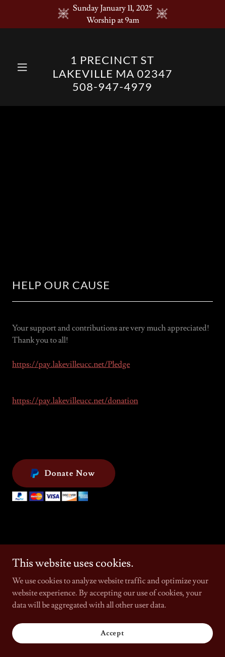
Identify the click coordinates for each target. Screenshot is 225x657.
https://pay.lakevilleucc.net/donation (75, 401)
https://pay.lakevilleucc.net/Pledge (71, 364)
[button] (27, 67)
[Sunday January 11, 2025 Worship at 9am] (112, 14)
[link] (113, 88)
